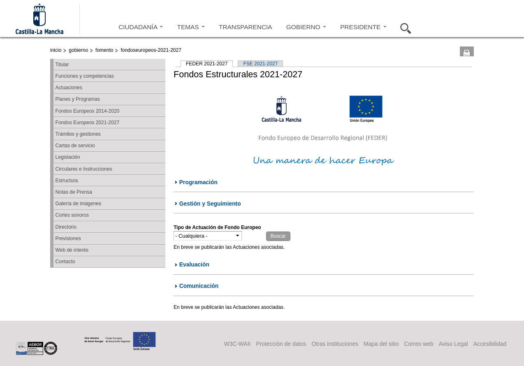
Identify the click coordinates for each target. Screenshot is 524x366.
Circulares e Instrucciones (84, 169)
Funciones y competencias (85, 76)
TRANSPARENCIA (245, 26)
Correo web (418, 344)
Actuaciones (69, 87)
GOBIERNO (306, 26)
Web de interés (72, 250)
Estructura (67, 180)
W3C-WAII (237, 344)
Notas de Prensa (74, 192)
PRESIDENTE (363, 26)
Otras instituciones (335, 344)
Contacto (65, 261)
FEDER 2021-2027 (209, 64)
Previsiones (68, 238)
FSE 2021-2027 (260, 64)
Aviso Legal (453, 344)
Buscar (403, 27)
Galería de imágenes (78, 203)
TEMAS (191, 26)
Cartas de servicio (75, 145)
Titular (62, 64)
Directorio (66, 227)
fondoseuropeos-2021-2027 (151, 50)
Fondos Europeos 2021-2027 (87, 122)
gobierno (78, 50)
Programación (198, 182)
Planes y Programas (78, 99)
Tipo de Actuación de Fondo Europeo (217, 227)
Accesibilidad (490, 344)
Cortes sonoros (72, 215)
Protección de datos (281, 344)
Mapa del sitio (381, 344)
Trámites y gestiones (78, 134)
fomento (104, 50)
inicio (55, 50)
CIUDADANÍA (140, 26)
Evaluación (194, 264)
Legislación (68, 157)
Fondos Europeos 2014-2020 (87, 111)
